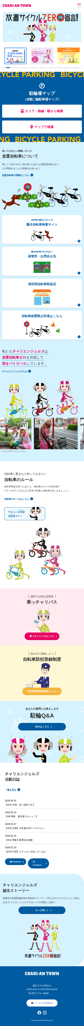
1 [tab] (7, 69)
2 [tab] (15, 69)
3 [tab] (24, 69)
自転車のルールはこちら (18, 499)
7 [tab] (58, 69)
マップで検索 (42, 128)
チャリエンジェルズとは (16, 371)
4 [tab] (32, 69)
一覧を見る (12, 790)
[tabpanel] (15, 56)
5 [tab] (41, 69)
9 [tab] (75, 69)
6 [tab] (49, 69)
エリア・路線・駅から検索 (42, 112)
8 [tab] (66, 69)
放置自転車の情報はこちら (17, 175)
